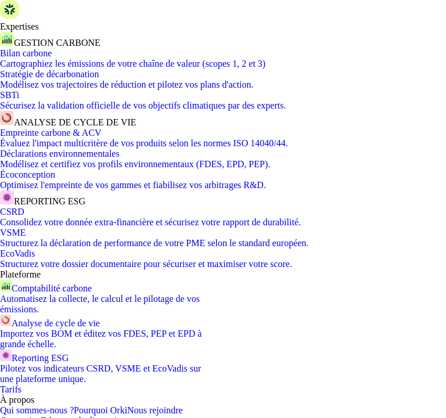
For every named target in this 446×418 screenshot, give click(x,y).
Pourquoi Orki (100, 410)
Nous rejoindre (155, 410)
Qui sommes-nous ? (37, 410)
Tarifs (10, 389)
